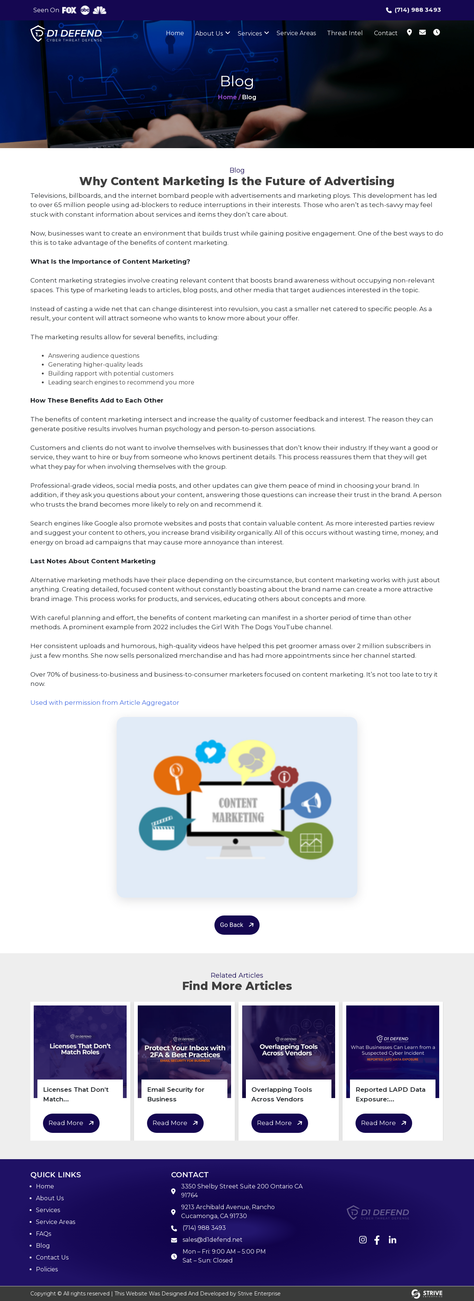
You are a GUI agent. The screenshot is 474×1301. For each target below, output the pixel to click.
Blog (43, 1245)
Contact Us (52, 1257)
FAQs (43, 1233)
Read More (72, 1123)
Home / (229, 97)
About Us (209, 33)
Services (250, 33)
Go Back (238, 925)
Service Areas (296, 33)
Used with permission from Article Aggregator (104, 702)
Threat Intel (345, 33)
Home (175, 33)
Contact (386, 33)
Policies (47, 1269)
